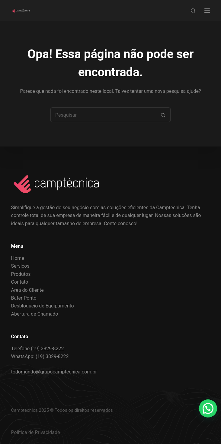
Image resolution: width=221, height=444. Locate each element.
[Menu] (207, 10)
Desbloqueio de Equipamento (42, 306)
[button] (208, 408)
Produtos (21, 274)
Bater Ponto (24, 298)
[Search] (193, 10)
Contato (19, 282)
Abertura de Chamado (34, 314)
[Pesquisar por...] (103, 114)
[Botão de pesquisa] (163, 114)
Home (17, 258)
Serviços (20, 266)
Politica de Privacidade (35, 432)
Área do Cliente (27, 290)
